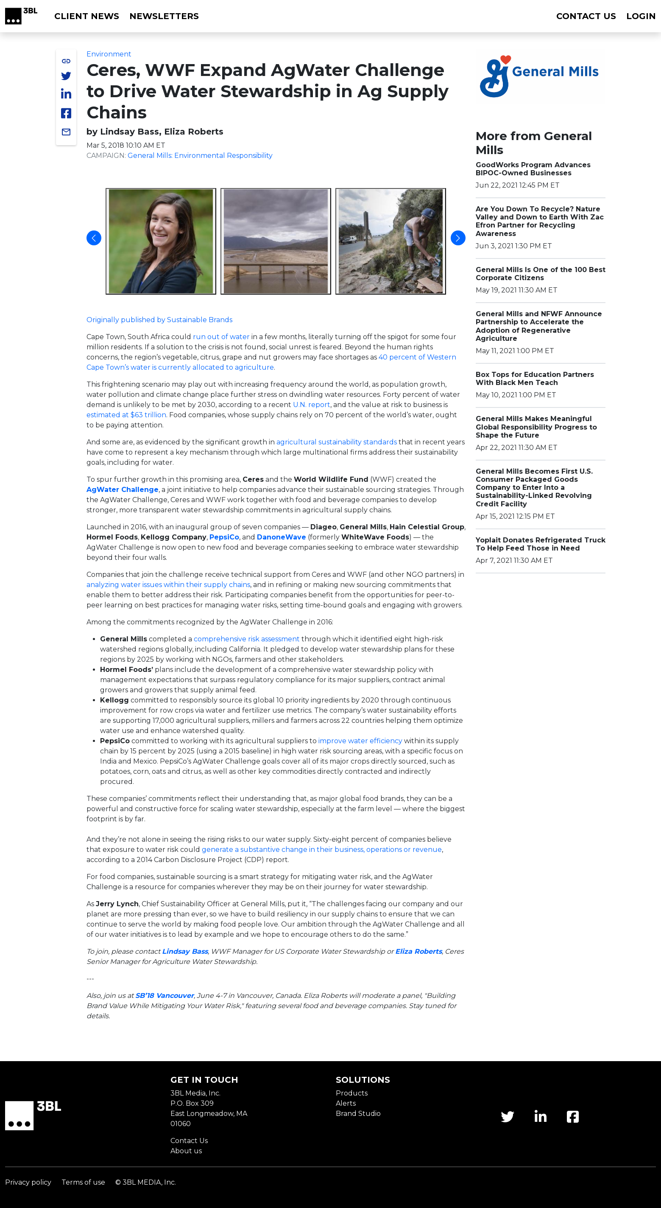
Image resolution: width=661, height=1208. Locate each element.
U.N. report (311, 405)
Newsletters (164, 16)
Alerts (346, 1103)
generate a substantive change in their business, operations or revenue (322, 850)
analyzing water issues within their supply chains (168, 585)
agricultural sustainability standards (336, 442)
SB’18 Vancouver (164, 996)
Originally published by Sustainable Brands (159, 320)
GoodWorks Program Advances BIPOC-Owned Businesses (533, 169)
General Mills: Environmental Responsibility (200, 156)
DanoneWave (281, 537)
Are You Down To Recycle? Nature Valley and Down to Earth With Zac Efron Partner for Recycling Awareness (540, 221)
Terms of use (83, 1182)
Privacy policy (28, 1182)
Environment (108, 54)
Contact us (586, 16)
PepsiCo (224, 537)
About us (186, 1151)
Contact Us (189, 1141)
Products (352, 1093)
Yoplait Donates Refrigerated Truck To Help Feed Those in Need (540, 544)
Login (641, 16)
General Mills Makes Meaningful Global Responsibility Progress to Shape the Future (536, 427)
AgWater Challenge (122, 490)
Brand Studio (358, 1114)
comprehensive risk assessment (247, 639)
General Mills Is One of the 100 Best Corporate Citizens (540, 274)
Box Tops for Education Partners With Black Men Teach (535, 379)
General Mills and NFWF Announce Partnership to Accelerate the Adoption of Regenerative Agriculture (539, 326)
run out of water (221, 337)
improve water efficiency (360, 741)
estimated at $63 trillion (126, 415)
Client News (86, 16)
